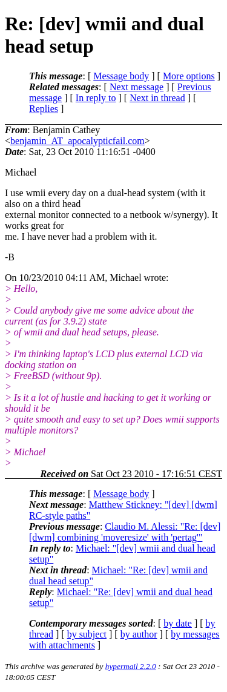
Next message (136, 87)
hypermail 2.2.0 (130, 666)
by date (177, 623)
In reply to (96, 98)
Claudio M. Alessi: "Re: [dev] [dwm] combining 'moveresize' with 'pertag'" (124, 531)
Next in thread (157, 98)
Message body (121, 76)
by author (138, 634)
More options (189, 76)
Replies (43, 109)
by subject (87, 634)
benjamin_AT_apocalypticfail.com (77, 141)
